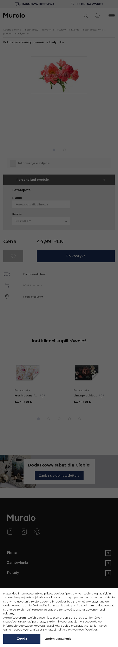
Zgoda (22, 638)
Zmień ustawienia (58, 638)
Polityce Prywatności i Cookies (77, 629)
